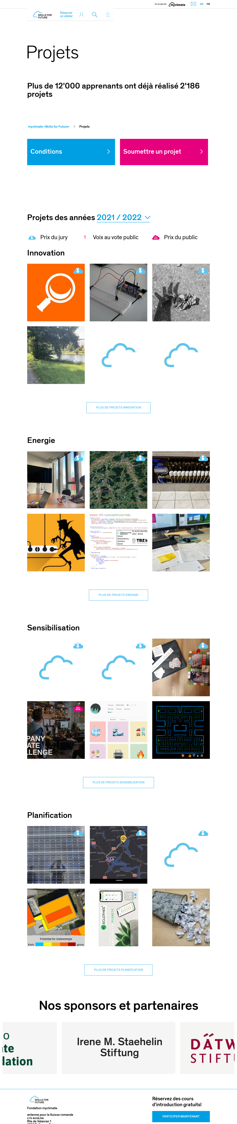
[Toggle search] (95, 14)
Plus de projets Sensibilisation (118, 785)
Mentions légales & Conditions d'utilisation (102, 1114)
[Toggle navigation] (108, 14)
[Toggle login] (82, 14)
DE (201, 4)
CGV (143, 1114)
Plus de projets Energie (118, 596)
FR (208, 4)
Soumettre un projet (152, 151)
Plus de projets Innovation (118, 408)
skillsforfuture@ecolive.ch (46, 1106)
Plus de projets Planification (118, 973)
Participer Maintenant (181, 1088)
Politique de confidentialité (172, 1114)
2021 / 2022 (123, 217)
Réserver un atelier (66, 14)
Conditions (46, 151)
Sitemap (204, 1114)
